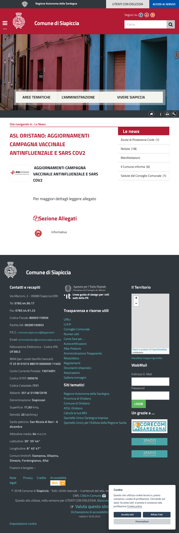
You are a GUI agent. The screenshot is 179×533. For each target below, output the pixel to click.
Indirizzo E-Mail (141, 374)
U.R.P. (68, 324)
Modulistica (71, 358)
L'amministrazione (78, 97)
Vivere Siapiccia (131, 97)
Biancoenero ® (107, 500)
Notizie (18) (128, 148)
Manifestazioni (130, 157)
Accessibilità (58, 477)
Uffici (67, 319)
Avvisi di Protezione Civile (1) (139, 139)
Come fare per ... (74, 338)
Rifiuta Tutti (157, 514)
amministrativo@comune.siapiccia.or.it (39, 340)
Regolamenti (72, 363)
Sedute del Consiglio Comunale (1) (143, 175)
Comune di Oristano (77, 403)
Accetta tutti (127, 514)
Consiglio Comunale (77, 329)
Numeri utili (71, 334)
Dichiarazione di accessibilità (89, 512)
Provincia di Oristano (77, 398)
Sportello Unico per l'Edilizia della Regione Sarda (95, 422)
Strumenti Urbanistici (77, 368)
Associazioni (72, 372)
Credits (41, 477)
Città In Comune (90, 495)
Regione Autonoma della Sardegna (56, 3)
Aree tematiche (36, 97)
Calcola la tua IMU (75, 413)
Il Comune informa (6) (135, 166)
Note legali (13, 480)
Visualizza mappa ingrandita (146, 358)
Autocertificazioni (75, 343)
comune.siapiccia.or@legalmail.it (36, 332)
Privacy (28, 477)
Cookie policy (134, 506)
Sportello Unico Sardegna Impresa (86, 417)
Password (138, 388)
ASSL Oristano (73, 408)
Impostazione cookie (23, 523)
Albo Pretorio (72, 348)
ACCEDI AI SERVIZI (164, 4)
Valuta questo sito (92, 506)
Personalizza (142, 521)
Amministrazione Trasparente (83, 353)
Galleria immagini (75, 377)
